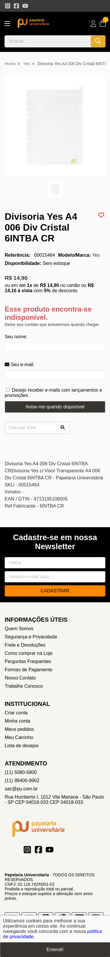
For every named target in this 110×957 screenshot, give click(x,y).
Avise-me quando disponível (55, 406)
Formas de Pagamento (29, 669)
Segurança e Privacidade (31, 636)
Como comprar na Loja (29, 653)
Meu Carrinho (19, 737)
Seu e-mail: (19, 364)
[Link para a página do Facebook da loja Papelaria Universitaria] (16, 6)
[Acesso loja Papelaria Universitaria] (93, 23)
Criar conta (16, 712)
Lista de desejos (22, 745)
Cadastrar (55, 590)
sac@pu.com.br (21, 788)
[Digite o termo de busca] (48, 41)
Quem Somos (19, 628)
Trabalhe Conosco (24, 686)
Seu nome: (16, 336)
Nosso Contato (20, 677)
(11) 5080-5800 (21, 772)
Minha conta (17, 720)
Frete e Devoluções (25, 644)
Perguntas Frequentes (28, 661)
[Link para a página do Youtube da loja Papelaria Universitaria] (25, 6)
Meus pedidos (19, 729)
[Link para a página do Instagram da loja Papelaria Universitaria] (8, 6)
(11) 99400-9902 (22, 780)
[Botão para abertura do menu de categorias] (7, 23)
